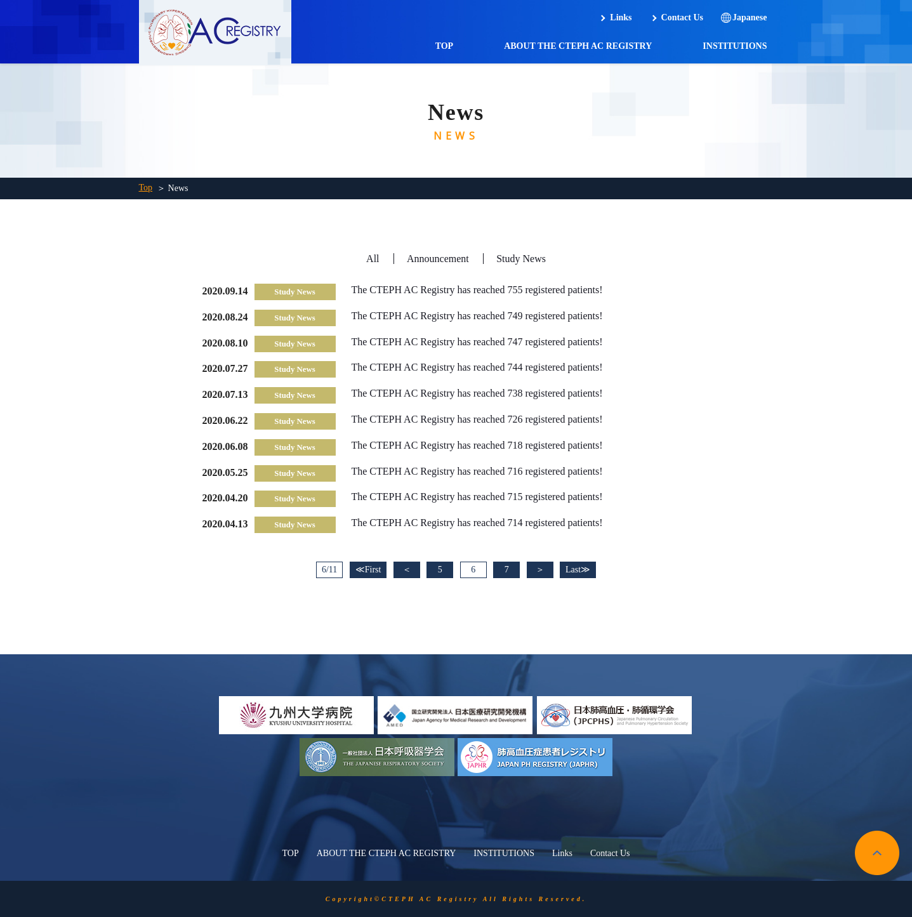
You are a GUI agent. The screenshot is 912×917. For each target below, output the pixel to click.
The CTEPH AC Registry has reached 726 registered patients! (477, 419)
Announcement (438, 258)
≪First (368, 569)
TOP (444, 46)
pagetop (877, 853)
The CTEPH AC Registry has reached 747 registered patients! (477, 341)
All (372, 258)
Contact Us (682, 17)
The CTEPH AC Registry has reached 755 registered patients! (477, 289)
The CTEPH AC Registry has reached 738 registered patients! (477, 393)
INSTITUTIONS (735, 46)
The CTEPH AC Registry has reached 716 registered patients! (477, 471)
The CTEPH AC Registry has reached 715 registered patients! (477, 496)
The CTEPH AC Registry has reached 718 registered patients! (477, 445)
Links (620, 17)
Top (146, 187)
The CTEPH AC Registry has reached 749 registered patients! (477, 315)
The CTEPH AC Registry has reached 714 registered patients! (477, 522)
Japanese (749, 17)
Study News (521, 258)
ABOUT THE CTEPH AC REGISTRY (578, 46)
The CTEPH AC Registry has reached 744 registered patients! (477, 367)
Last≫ (577, 569)
